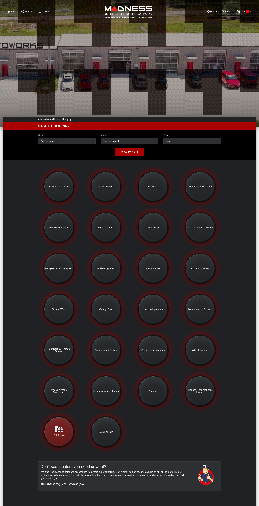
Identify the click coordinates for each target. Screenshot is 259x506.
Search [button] (227, 11)
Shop (12, 11)
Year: (166, 135)
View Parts (129, 152)
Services (27, 11)
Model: (104, 135)
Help (212, 11)
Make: (41, 135)
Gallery (43, 11)
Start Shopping (64, 119)
